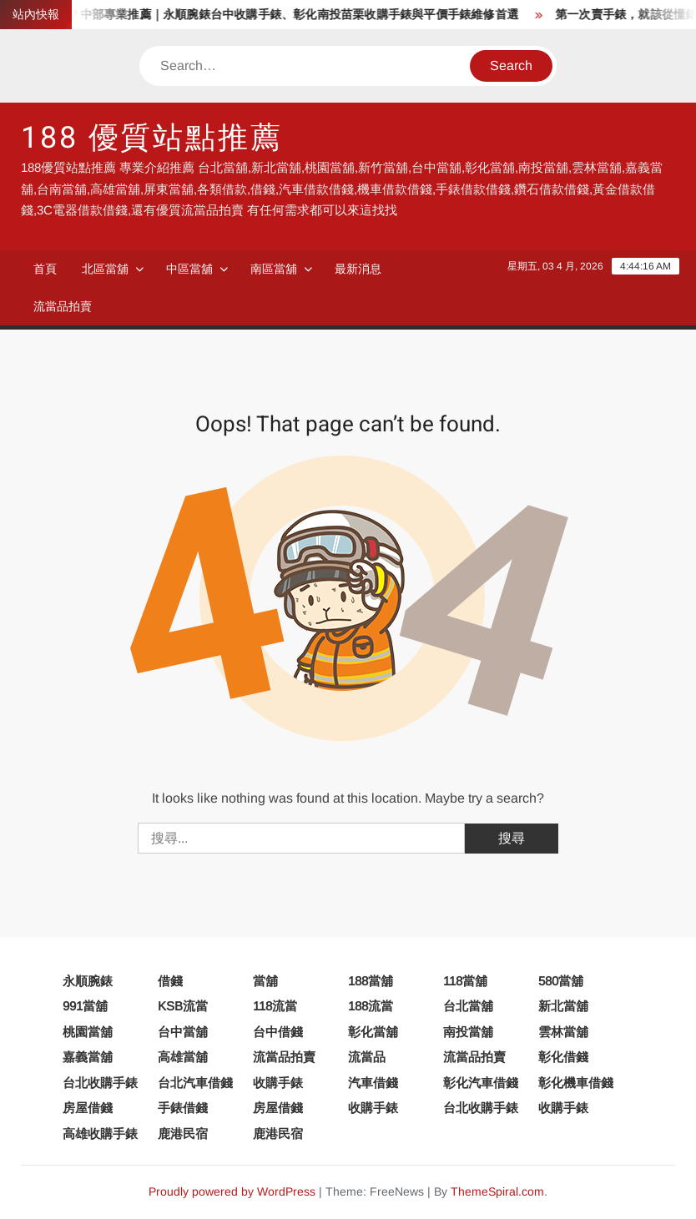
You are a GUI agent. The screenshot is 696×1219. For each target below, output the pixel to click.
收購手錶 (278, 1082)
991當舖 (85, 1006)
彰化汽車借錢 (480, 1082)
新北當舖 (563, 1006)
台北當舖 (468, 1006)
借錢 (170, 981)
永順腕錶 (88, 981)
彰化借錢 (563, 1057)
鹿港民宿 (183, 1133)
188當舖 (370, 981)
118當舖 (465, 981)
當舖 (265, 981)
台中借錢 (278, 1032)
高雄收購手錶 (100, 1133)
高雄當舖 (183, 1057)
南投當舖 (468, 1032)
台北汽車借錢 (195, 1082)
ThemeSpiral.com (497, 1191)
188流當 (370, 1006)
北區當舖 (105, 268)
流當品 (367, 1057)
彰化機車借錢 (575, 1082)
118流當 (275, 1006)
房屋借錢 (88, 1108)
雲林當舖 (563, 1032)
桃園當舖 (88, 1032)
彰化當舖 (373, 1032)
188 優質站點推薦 (152, 138)
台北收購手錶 (100, 1082)
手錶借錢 (183, 1108)
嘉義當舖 (88, 1057)
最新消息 (358, 268)
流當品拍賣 (62, 306)
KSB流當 (183, 1006)
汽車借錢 (373, 1082)
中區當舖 (189, 268)
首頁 (45, 268)
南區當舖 (273, 268)
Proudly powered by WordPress (232, 1191)
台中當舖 (183, 1032)
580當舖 (560, 981)
